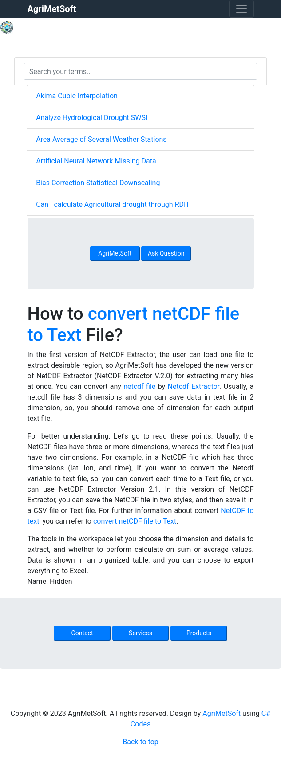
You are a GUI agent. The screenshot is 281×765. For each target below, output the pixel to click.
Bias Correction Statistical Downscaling (98, 183)
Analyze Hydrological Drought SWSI (91, 117)
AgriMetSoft (114, 253)
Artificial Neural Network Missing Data (96, 161)
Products (198, 633)
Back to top (140, 742)
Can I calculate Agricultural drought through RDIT (113, 204)
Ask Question (166, 253)
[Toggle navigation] (241, 9)
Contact (82, 633)
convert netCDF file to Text (134, 521)
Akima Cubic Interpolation (77, 96)
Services (140, 633)
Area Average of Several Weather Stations (101, 139)
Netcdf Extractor (194, 386)
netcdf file (139, 386)
